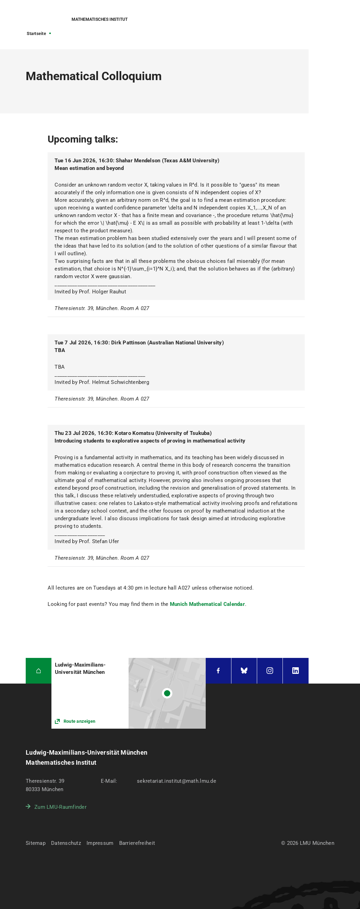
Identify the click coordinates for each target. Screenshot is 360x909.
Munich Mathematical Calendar (207, 604)
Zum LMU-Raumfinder (60, 807)
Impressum (100, 843)
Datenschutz (66, 843)
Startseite (36, 33)
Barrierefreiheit (137, 843)
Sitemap (36, 843)
